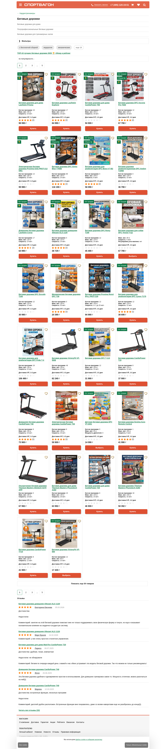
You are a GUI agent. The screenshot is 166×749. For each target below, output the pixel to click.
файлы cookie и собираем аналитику (88, 739)
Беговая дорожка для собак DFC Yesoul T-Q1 (130, 231)
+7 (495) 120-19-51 (119, 5)
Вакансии (71, 722)
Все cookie (23, 745)
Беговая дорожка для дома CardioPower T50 (97, 104)
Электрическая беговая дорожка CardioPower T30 (63, 423)
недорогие (48, 47)
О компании (24, 722)
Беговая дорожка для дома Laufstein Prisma (31, 104)
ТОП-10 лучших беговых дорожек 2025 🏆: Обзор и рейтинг (43, 53)
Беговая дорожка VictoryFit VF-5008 (66, 359)
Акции (52, 722)
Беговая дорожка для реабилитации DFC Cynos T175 (132, 295)
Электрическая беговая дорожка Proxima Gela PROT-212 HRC (33, 169)
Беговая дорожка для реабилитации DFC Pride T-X (31, 359)
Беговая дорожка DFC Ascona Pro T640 (131, 104)
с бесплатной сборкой (28, 47)
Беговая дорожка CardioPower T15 (132, 359)
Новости (47, 732)
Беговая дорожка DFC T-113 (97, 358)
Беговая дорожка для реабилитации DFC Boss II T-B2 (99, 168)
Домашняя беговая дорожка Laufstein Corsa (31, 231)
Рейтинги (61, 722)
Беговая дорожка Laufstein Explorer (64, 104)
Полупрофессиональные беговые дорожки (35, 29)
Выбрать (133, 256)
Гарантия (44, 722)
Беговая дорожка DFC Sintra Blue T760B (64, 168)
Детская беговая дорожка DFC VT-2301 (98, 423)
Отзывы (55, 732)
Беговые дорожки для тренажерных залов (35, 34)
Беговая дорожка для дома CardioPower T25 (97, 487)
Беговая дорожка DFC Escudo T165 (32, 295)
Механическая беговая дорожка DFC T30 (66, 295)
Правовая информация (70, 732)
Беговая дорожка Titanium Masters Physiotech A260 (130, 487)
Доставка (35, 722)
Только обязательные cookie (136, 745)
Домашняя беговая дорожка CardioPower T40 (31, 423)
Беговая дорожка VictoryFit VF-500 (66, 551)
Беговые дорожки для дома (28, 24)
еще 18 (79, 47)
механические (64, 47)
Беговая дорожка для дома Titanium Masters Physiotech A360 (64, 488)
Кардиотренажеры (26, 13)
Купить (33, 128)
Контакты (80, 722)
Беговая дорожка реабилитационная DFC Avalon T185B (132, 169)
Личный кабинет (26, 732)
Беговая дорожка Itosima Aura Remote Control (131, 423)
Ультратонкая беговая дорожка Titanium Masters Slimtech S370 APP (33, 488)
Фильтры (25, 41)
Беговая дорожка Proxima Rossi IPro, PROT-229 (99, 295)
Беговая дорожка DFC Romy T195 (97, 231)
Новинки (38, 732)
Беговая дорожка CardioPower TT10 (32, 551)
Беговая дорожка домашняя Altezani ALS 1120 (64, 231)
